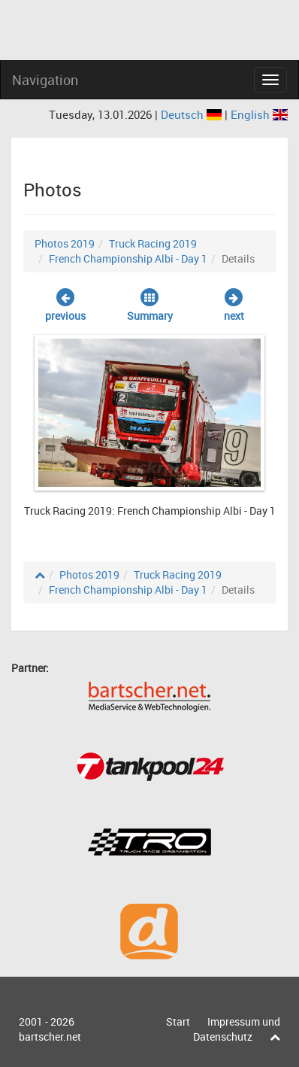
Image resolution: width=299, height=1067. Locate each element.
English (259, 114)
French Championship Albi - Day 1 (128, 258)
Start (178, 1021)
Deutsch (193, 114)
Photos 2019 (65, 243)
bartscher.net (50, 1036)
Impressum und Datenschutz (236, 1029)
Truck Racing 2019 (153, 243)
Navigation (45, 80)
